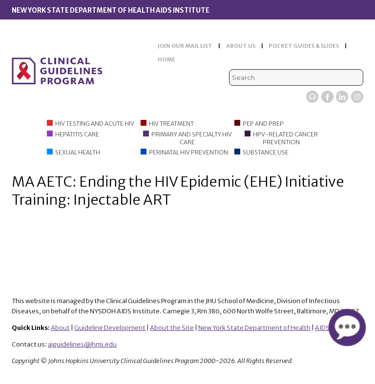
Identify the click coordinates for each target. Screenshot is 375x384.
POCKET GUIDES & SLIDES (304, 45)
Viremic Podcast (312, 97)
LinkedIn (342, 97)
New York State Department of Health (254, 328)
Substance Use (266, 152)
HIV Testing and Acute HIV (94, 123)
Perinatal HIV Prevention (188, 152)
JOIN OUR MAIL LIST (185, 45)
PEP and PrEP (263, 123)
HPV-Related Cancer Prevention (285, 138)
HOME (166, 59)
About (60, 328)
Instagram (357, 97)
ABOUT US (240, 45)
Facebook (327, 97)
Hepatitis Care (77, 134)
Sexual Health (77, 152)
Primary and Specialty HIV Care (191, 138)
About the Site (172, 328)
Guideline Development (110, 328)
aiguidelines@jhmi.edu (82, 344)
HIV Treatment (171, 123)
